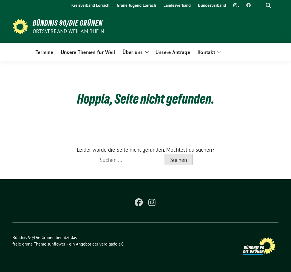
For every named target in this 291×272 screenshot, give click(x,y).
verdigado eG (111, 244)
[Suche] (260, 5)
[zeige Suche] (268, 5)
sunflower (56, 244)
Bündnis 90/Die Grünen (68, 23)
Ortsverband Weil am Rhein (68, 31)
